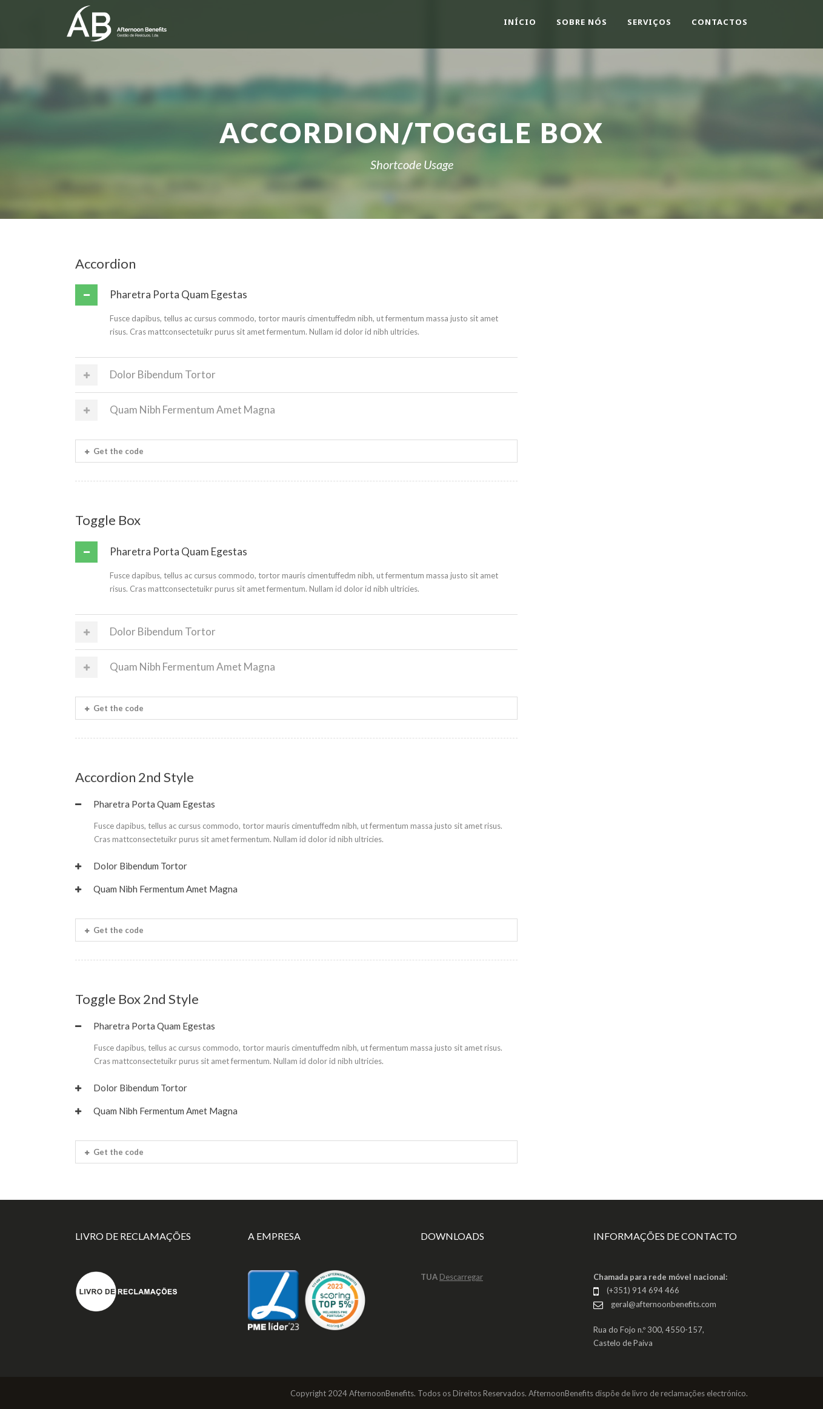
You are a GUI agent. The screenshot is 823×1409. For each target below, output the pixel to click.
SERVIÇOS (649, 21)
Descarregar (461, 1277)
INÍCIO (520, 21)
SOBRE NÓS (581, 21)
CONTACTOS (719, 21)
